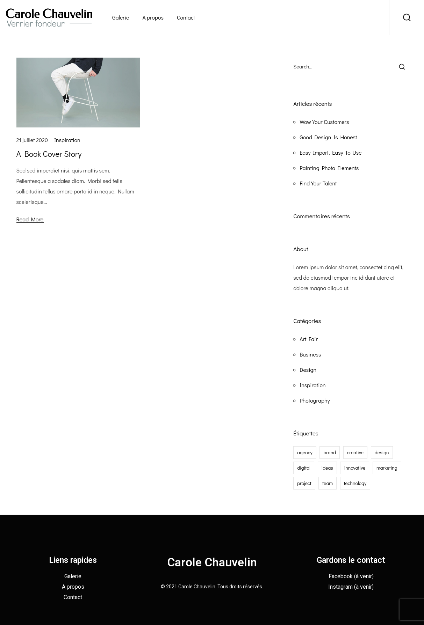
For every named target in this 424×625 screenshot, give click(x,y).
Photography (315, 400)
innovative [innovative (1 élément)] (354, 467)
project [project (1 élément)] (304, 483)
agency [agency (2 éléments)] (304, 452)
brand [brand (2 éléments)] (329, 452)
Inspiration (67, 140)
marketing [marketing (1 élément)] (386, 467)
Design (308, 369)
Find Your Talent (318, 183)
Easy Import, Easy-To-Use (330, 152)
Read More (30, 219)
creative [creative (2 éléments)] (355, 452)
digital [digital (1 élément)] (303, 467)
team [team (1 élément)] (327, 483)
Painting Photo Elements (329, 167)
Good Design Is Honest (328, 137)
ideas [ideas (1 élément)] (327, 467)
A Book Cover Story (49, 153)
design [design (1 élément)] (382, 452)
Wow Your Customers (324, 121)
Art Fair (309, 339)
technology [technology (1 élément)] (355, 483)
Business (310, 354)
